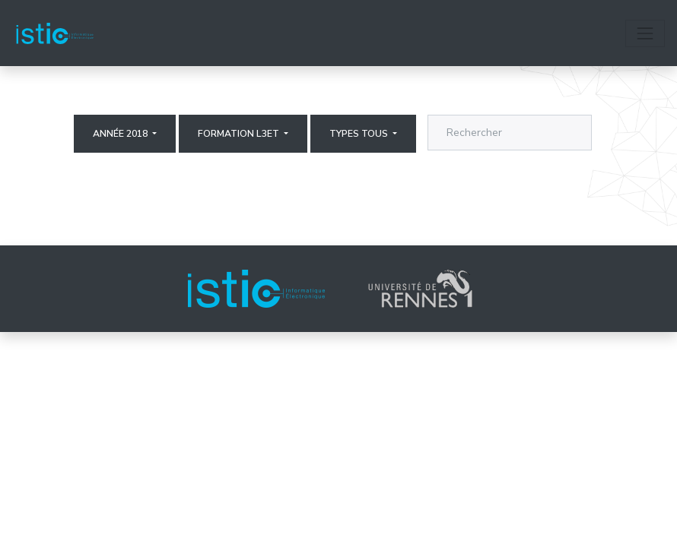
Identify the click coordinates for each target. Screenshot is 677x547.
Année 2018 (121, 134)
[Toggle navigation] (645, 33)
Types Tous (359, 134)
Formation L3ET (239, 134)
